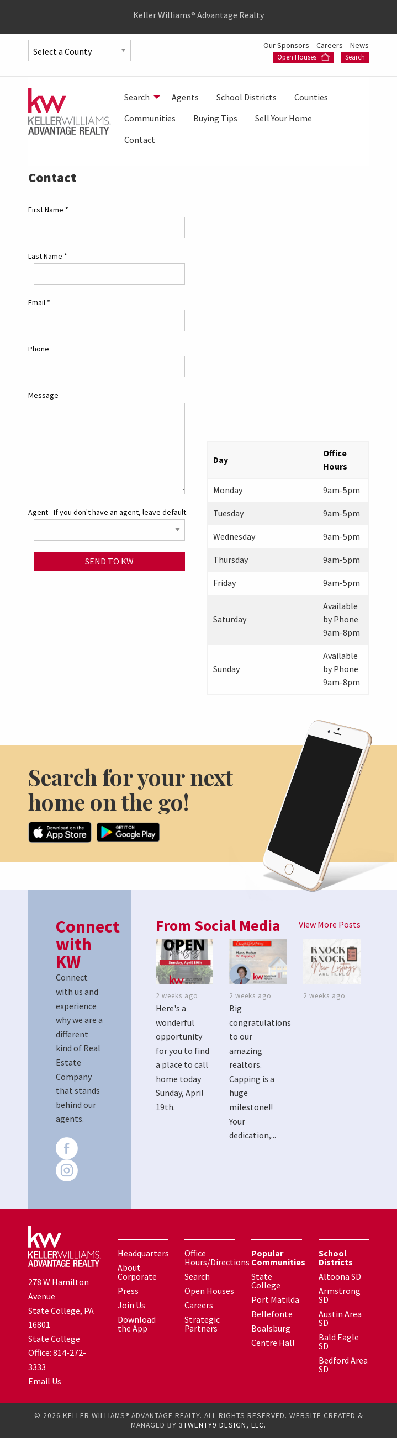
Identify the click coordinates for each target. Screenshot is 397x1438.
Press (128, 1290)
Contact (139, 139)
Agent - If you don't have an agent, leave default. (108, 512)
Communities (150, 118)
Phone (38, 349)
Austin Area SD (340, 1318)
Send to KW (109, 561)
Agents (185, 97)
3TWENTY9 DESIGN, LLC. (222, 1425)
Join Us (131, 1305)
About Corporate (137, 1272)
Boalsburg (270, 1328)
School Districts (246, 97)
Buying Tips (215, 118)
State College (265, 1281)
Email (39, 302)
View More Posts (330, 924)
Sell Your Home (283, 118)
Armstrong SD (340, 1295)
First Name (48, 210)
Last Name (47, 256)
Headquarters (143, 1253)
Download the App (137, 1324)
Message (43, 395)
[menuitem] (139, 97)
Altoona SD (340, 1276)
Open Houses (303, 57)
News (359, 45)
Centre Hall (273, 1342)
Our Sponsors (287, 45)
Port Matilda (275, 1299)
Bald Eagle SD (339, 1341)
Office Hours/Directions (217, 1257)
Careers (330, 45)
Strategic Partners (202, 1324)
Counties (311, 97)
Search (355, 57)
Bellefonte (272, 1313)
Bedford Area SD (343, 1365)
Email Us (44, 1381)
